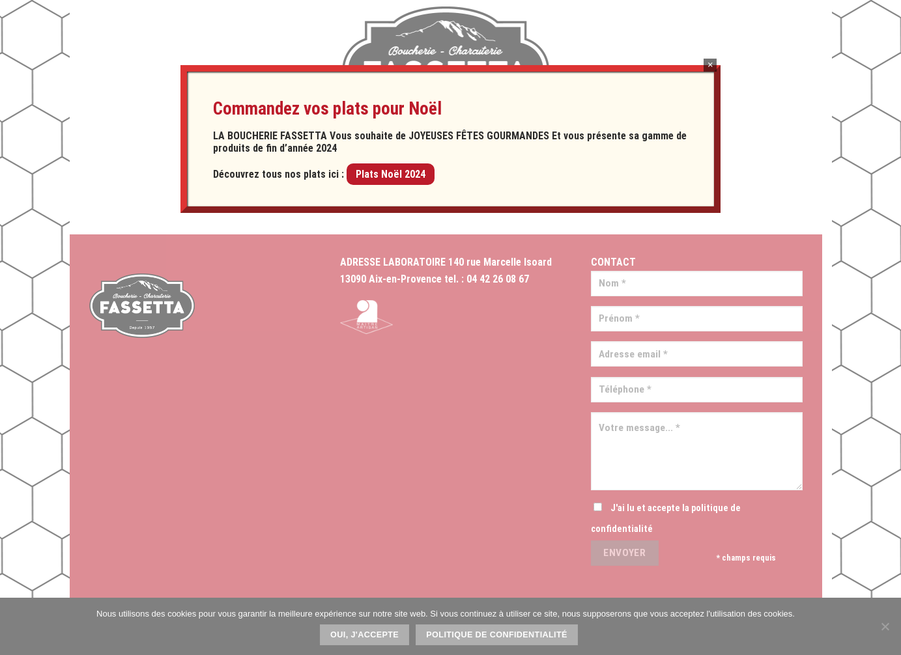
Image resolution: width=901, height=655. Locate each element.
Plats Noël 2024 (390, 174)
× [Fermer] (710, 64)
